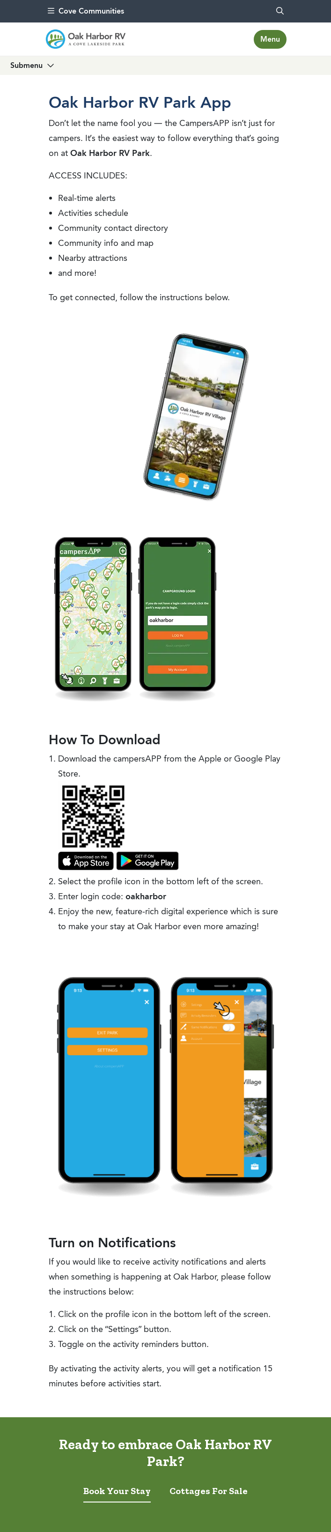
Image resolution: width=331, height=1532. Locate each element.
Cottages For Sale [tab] (208, 1490)
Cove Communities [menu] (86, 11)
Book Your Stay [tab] (117, 1490)
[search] (280, 11)
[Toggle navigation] (270, 39)
